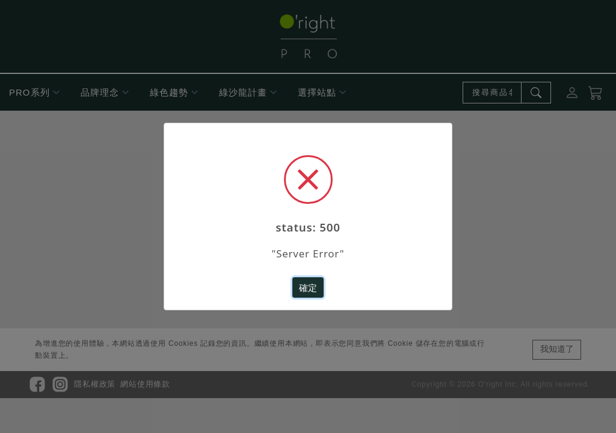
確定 (308, 286)
